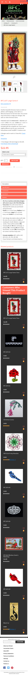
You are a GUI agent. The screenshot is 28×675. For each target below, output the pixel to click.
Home (3, 21)
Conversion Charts (8, 648)
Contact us (6, 661)
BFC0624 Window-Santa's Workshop (10, 556)
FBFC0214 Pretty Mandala (11, 453)
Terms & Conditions (8, 656)
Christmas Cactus (8, 420)
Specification (5, 187)
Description (5, 184)
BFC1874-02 (6, 352)
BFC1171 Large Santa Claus (11, 272)
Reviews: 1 (12, 629)
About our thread (8, 646)
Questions (5, 194)
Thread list (4, 139)
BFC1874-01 (6, 386)
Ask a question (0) (6, 104)
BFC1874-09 (6, 487)
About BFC (6, 651)
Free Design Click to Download (9, 144)
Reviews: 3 (12, 460)
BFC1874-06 (6, 521)
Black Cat (6, 623)
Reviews (4, 197)
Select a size (5, 152)
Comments (5, 191)
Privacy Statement (8, 653)
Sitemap (5, 658)
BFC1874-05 (6, 589)
